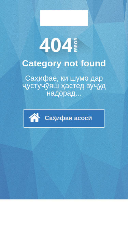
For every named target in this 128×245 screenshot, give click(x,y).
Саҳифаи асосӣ (68, 118)
